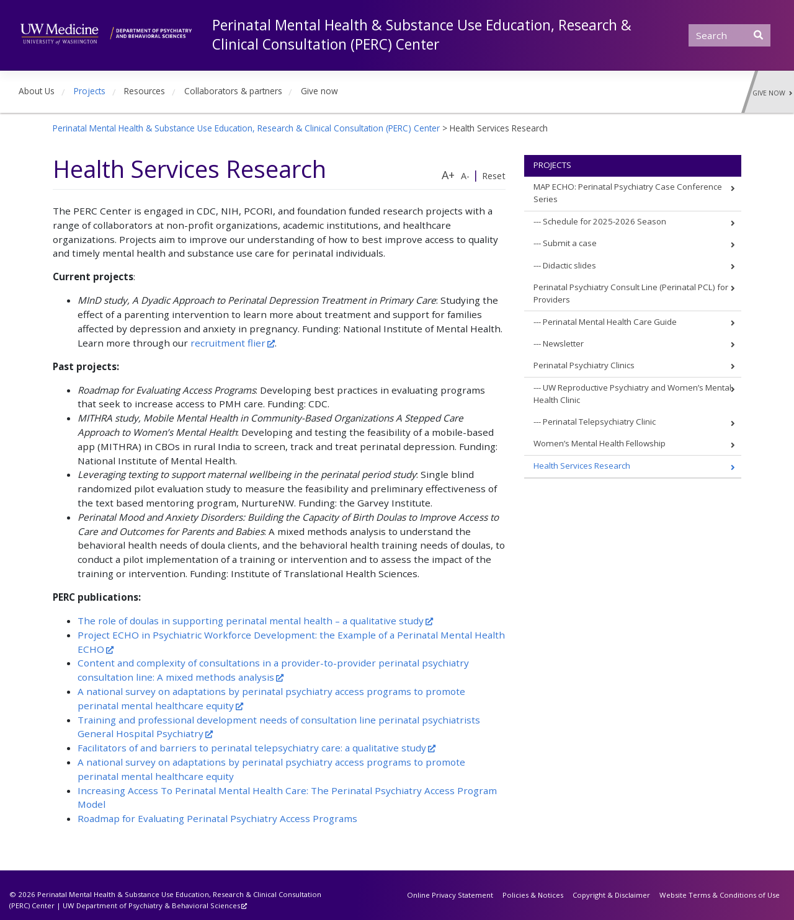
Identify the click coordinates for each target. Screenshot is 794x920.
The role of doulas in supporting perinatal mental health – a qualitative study (251, 620)
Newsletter (563, 343)
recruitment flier (227, 343)
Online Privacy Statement (450, 895)
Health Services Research (581, 465)
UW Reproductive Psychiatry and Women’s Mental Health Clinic (632, 393)
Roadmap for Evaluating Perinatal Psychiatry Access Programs (217, 818)
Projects (89, 91)
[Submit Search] (758, 34)
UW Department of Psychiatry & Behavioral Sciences (151, 905)
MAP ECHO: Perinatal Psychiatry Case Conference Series (627, 193)
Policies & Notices (532, 895)
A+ (448, 174)
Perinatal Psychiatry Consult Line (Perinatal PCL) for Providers (630, 293)
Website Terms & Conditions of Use (719, 895)
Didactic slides (569, 265)
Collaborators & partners (233, 91)
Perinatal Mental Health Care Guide (610, 321)
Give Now (772, 93)
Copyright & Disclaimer (611, 895)
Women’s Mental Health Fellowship (599, 443)
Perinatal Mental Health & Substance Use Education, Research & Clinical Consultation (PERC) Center (421, 34)
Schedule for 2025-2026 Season (604, 221)
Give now (319, 91)
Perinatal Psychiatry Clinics (584, 365)
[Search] (729, 35)
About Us (37, 91)
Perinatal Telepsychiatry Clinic (599, 421)
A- (465, 176)
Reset (494, 176)
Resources (144, 91)
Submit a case (570, 243)
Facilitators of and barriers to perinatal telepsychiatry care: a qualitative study (252, 747)
